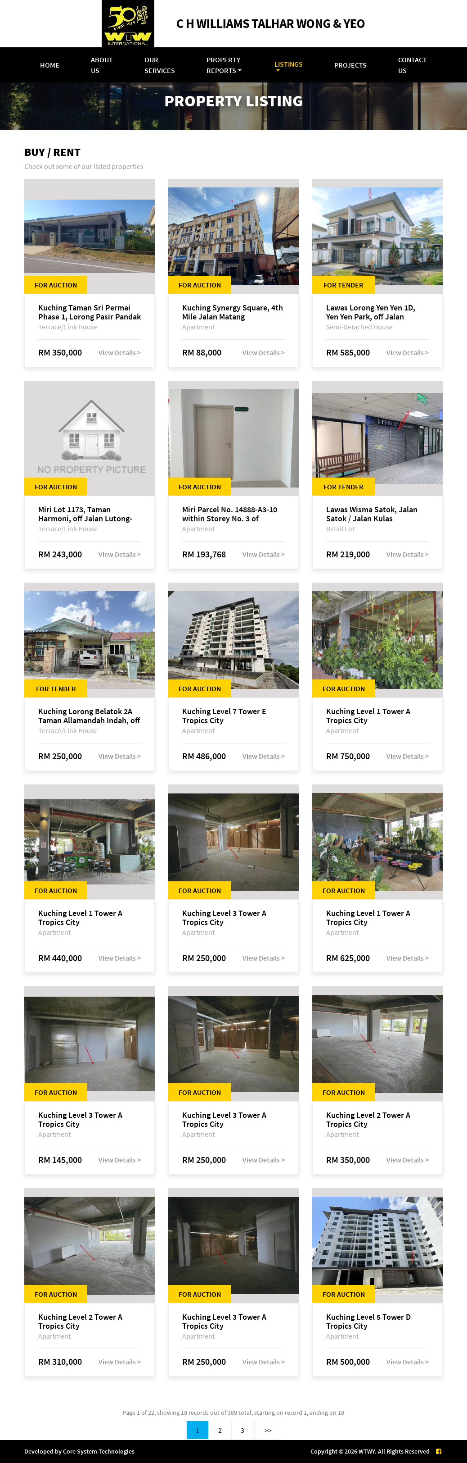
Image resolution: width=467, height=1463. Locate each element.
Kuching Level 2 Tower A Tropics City (368, 1120)
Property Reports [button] (223, 65)
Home (49, 64)
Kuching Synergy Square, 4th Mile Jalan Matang (232, 312)
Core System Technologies (99, 1451)
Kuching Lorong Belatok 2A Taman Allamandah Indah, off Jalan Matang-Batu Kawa (89, 716)
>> (268, 1430)
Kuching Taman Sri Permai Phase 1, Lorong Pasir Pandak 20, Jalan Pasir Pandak (89, 312)
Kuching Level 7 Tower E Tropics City (224, 716)
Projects (350, 64)
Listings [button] (288, 63)
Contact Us (412, 65)
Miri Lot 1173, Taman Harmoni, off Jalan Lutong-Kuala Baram (85, 514)
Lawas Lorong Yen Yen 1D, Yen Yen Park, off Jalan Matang (370, 312)
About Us (102, 65)
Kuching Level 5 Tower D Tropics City (368, 1322)
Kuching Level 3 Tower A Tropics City (224, 918)
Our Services (159, 65)
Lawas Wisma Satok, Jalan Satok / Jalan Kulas (372, 514)
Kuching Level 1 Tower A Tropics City (368, 716)
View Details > (120, 352)
